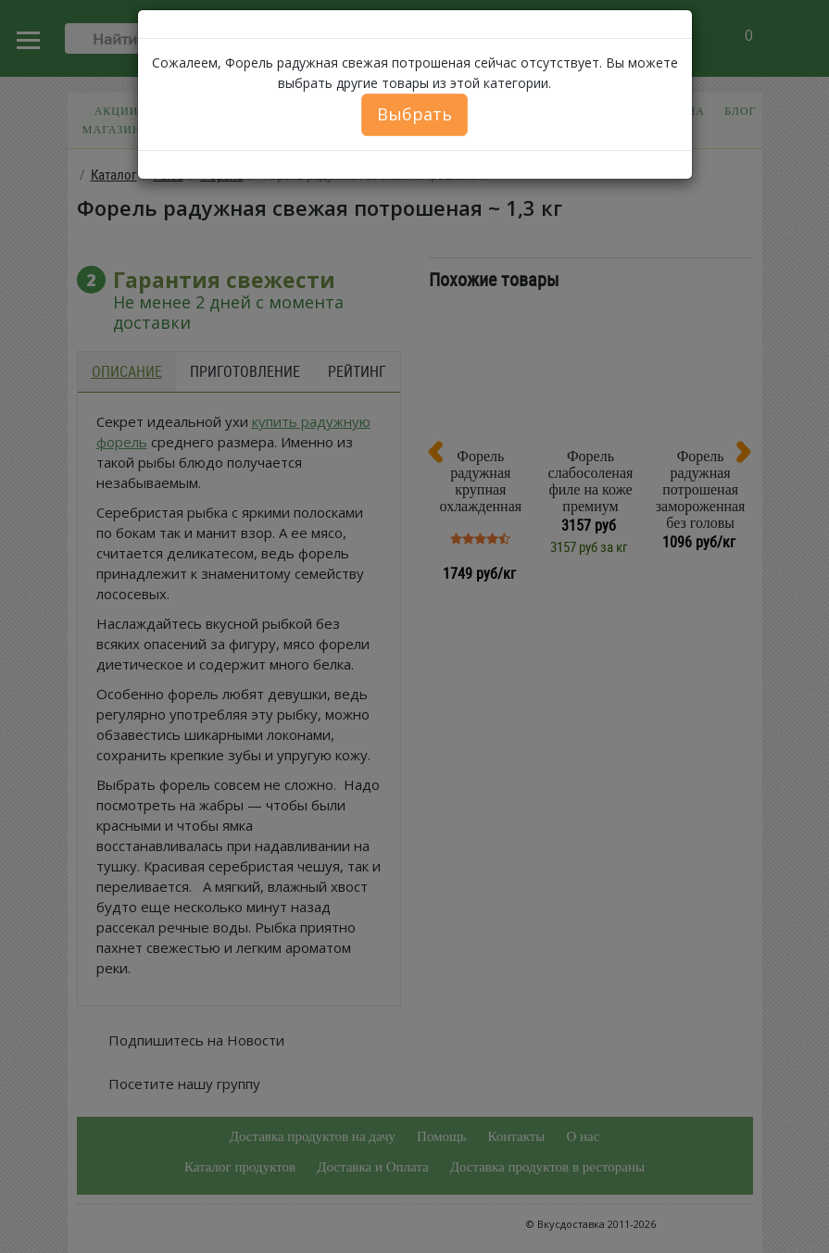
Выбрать (414, 114)
